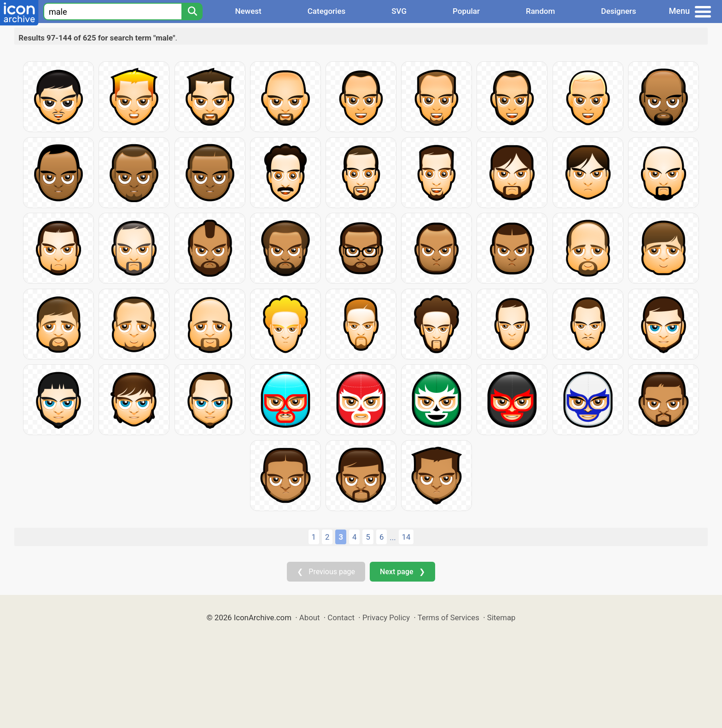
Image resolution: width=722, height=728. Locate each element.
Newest (248, 11)
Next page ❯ (402, 571)
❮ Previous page (326, 571)
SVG (399, 11)
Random (540, 11)
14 (406, 537)
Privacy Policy (386, 617)
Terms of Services (448, 617)
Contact (341, 617)
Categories (327, 11)
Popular (466, 11)
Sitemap (501, 617)
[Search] (192, 11)
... (393, 537)
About (309, 617)
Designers (618, 11)
